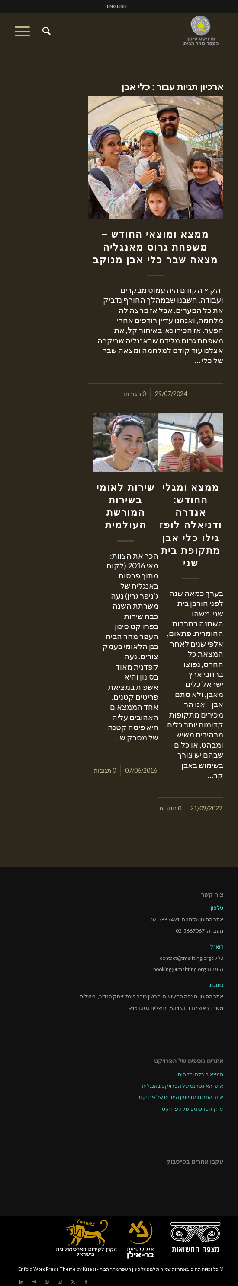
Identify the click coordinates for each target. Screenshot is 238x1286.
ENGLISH (117, 6)
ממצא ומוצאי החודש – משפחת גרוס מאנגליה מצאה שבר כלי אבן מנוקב (155, 247)
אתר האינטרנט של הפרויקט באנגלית (182, 1086)
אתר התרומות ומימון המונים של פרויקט (181, 1097)
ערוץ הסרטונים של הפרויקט (192, 1108)
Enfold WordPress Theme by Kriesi (57, 1269)
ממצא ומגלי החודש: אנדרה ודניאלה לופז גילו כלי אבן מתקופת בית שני (190, 525)
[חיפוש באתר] (45, 30)
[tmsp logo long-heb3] (139, 30)
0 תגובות (135, 393)
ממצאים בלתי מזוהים (200, 1074)
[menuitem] (117, 6)
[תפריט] (25, 30)
